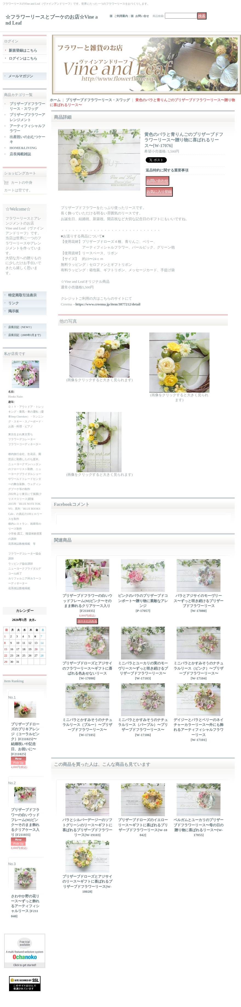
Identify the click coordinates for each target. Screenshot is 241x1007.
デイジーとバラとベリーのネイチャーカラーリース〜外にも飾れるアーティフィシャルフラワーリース (198, 730)
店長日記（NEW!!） (20, 327)
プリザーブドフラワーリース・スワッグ (98, 100)
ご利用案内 (121, 15)
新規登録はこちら (23, 50)
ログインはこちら (23, 58)
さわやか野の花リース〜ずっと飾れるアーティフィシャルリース (25, 906)
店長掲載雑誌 (20, 154)
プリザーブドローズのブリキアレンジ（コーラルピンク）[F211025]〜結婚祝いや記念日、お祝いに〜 (25, 739)
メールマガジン (20, 76)
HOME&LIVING (23, 148)
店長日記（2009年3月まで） (25, 335)
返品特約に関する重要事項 (167, 170)
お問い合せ (142, 15)
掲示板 (13, 311)
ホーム (55, 100)
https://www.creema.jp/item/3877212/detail (107, 304)
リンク (13, 303)
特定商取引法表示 (22, 295)
